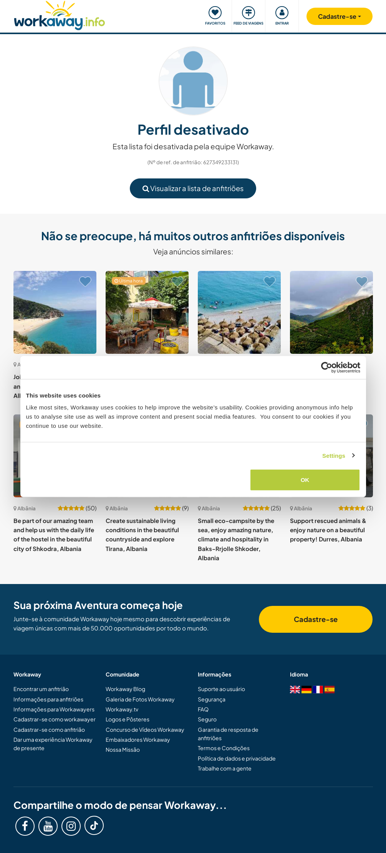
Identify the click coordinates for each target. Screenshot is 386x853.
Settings (333, 455)
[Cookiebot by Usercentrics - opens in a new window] (326, 367)
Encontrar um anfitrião (41, 688)
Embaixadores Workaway (138, 739)
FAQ (203, 709)
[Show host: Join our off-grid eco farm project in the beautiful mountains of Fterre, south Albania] (331, 312)
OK (305, 480)
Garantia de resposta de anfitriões (228, 733)
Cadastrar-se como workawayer (54, 719)
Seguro (207, 719)
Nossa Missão (123, 749)
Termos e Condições (224, 747)
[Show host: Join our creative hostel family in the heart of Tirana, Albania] (147, 312)
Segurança (211, 699)
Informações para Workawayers (53, 709)
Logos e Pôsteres (127, 719)
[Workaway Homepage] (59, 14)
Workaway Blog (125, 688)
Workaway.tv (122, 709)
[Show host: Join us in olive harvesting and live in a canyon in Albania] (54, 312)
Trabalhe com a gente (225, 768)
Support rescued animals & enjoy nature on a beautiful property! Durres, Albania (328, 530)
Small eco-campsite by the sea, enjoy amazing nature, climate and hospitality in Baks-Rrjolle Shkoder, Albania (236, 539)
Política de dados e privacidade (237, 758)
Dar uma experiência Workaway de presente (53, 743)
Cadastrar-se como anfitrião (49, 729)
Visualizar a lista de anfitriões (193, 188)
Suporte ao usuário (221, 688)
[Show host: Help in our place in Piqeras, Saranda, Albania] (239, 312)
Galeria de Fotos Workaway (140, 699)
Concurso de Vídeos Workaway (145, 729)
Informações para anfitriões (48, 699)
